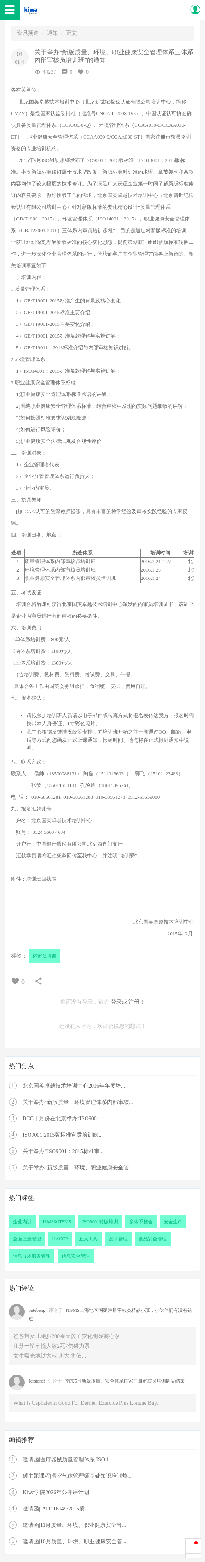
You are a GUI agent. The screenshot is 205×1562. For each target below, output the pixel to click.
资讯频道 (28, 33)
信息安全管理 (76, 1256)
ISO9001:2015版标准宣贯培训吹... (63, 1135)
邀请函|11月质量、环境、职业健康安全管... (74, 1525)
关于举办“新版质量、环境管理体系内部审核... (78, 1102)
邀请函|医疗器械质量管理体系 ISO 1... (68, 1459)
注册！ (136, 1002)
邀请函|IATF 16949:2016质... (56, 1509)
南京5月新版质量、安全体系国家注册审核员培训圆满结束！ (127, 1381)
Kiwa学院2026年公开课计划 (56, 1492)
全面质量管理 (27, 1239)
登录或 (119, 1002)
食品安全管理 (153, 1239)
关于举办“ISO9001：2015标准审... (63, 1151)
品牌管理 (118, 1239)
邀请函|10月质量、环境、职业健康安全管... (74, 1541)
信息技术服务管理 (31, 1256)
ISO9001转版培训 (100, 1221)
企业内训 (22, 1221)
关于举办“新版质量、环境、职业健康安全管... (78, 1168)
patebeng (37, 1310)
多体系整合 (141, 1221)
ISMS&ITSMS (57, 1221)
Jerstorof (37, 1381)
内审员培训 (44, 956)
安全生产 (173, 1221)
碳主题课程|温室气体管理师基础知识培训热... (77, 1476)
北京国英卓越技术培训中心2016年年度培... (74, 1086)
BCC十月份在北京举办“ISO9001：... (66, 1118)
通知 (52, 33)
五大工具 (88, 1239)
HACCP (60, 1239)
